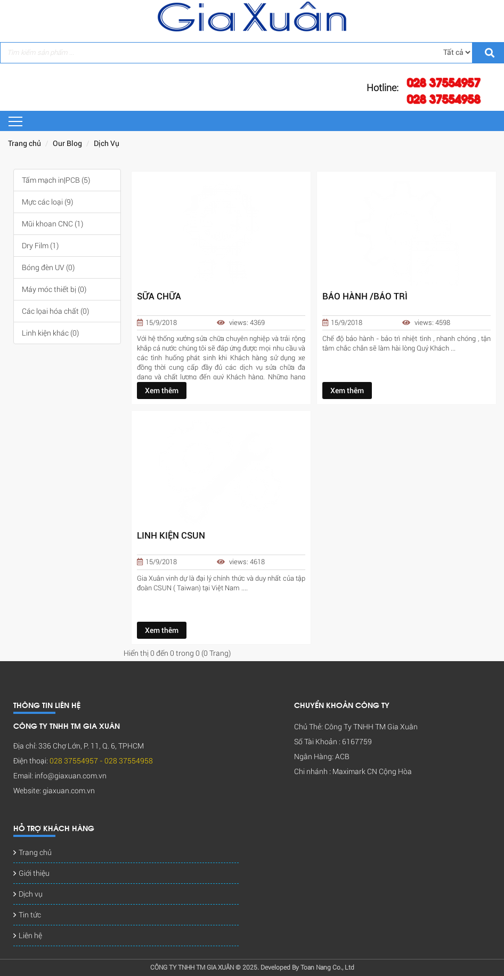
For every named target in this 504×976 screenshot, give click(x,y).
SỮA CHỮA (159, 296)
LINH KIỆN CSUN (171, 536)
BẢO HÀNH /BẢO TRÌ (365, 296)
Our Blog (67, 143)
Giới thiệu (34, 873)
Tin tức (30, 914)
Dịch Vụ (106, 143)
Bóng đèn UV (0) (48, 267)
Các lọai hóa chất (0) (55, 311)
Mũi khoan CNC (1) (52, 223)
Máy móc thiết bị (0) (54, 289)
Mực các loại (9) (47, 202)
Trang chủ (24, 143)
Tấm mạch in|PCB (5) (56, 180)
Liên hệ (30, 935)
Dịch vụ (31, 894)
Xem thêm (161, 390)
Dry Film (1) (40, 245)
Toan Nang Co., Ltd (327, 967)
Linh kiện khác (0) (50, 333)
